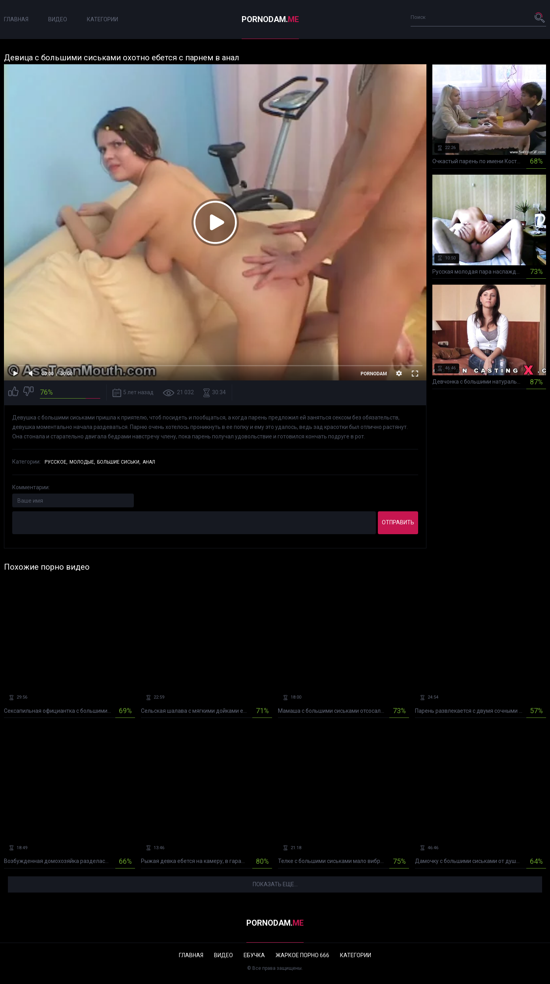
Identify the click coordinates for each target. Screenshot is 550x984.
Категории (102, 19)
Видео (57, 19)
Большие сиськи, (119, 462)
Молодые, (82, 462)
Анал (149, 462)
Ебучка (254, 955)
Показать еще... (275, 884)
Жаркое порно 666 (302, 955)
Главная (16, 19)
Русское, (56, 462)
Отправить (398, 522)
